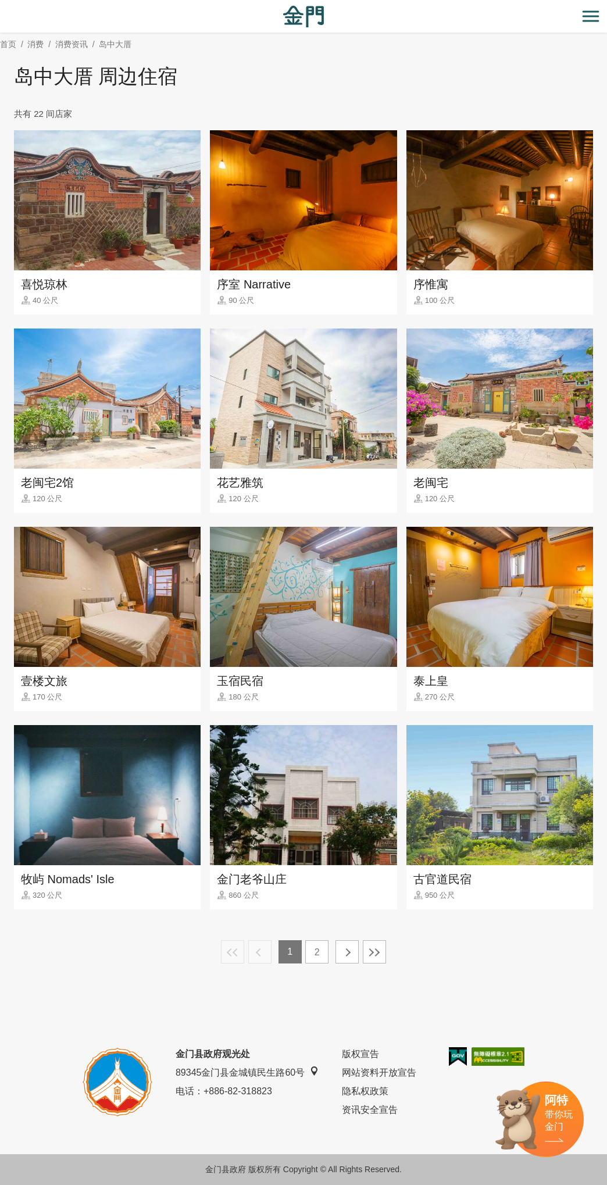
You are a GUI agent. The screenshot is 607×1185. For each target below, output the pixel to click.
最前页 (232, 951)
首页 (8, 44)
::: (4, 7)
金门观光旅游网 (303, 16)
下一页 (347, 951)
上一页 (260, 951)
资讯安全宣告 (370, 1110)
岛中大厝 (115, 44)
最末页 (374, 951)
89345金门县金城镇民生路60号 (247, 1071)
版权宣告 (360, 1054)
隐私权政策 (365, 1091)
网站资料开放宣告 (379, 1072)
